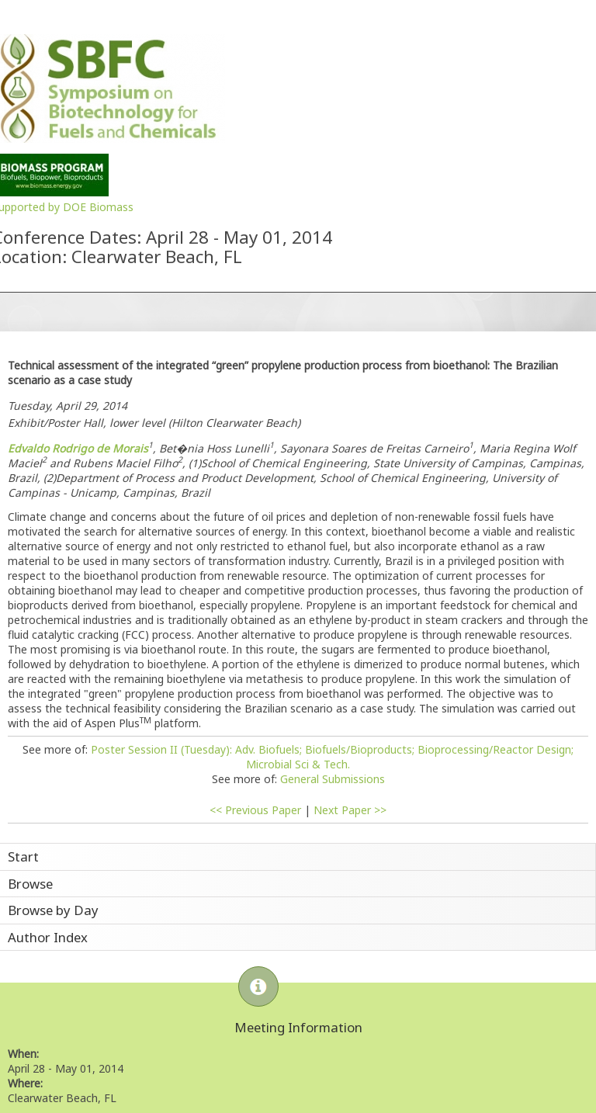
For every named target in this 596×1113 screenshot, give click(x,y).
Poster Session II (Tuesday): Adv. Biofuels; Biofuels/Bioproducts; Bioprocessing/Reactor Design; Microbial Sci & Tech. (332, 756)
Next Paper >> (350, 810)
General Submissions (332, 778)
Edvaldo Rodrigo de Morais (78, 448)
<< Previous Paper (255, 810)
